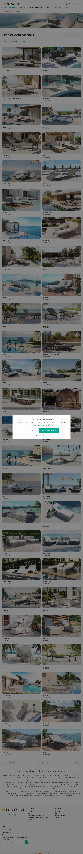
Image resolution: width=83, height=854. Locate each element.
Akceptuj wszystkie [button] (49, 430)
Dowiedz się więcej (45, 425)
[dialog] (41, 427)
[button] (41, 435)
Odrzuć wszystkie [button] (30, 430)
